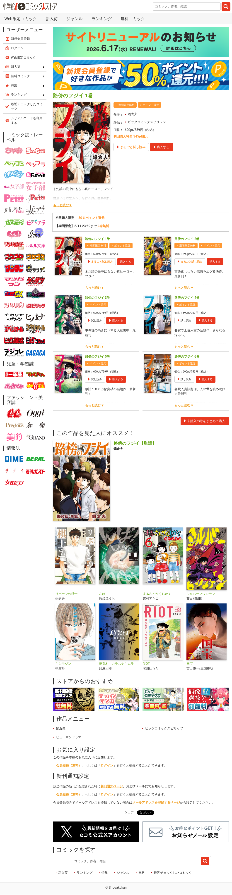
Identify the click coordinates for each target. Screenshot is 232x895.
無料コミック (133, 18)
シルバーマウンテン (200, 594)
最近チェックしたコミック (173, 873)
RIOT (146, 664)
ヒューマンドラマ (68, 737)
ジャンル (74, 18)
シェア (129, 812)
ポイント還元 (151, 105)
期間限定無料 (126, 105)
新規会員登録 (20, 38)
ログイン (107, 765)
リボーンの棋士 (66, 594)
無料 (141, 873)
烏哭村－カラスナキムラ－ (118, 664)
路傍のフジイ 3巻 (97, 298)
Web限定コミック (20, 18)
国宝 (189, 664)
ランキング (102, 18)
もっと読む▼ (62, 205)
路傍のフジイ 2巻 (186, 239)
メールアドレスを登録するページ (156, 803)
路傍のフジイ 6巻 (186, 356)
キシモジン (63, 664)
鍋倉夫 (132, 114)
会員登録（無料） (69, 765)
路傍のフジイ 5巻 (97, 356)
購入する (125, 261)
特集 (105, 873)
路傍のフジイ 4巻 (186, 298)
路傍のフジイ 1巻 (97, 239)
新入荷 (52, 18)
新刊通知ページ (112, 786)
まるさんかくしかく (157, 594)
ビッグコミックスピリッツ (147, 122)
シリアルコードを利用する (27, 120)
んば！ (104, 594)
